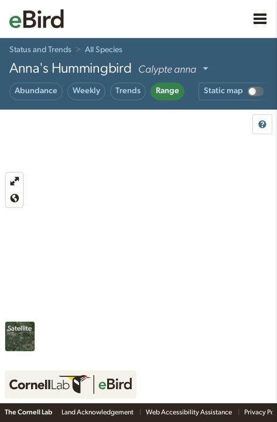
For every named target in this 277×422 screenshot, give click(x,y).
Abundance (36, 91)
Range (167, 91)
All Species (103, 50)
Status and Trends (40, 50)
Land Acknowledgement (98, 412)
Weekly (86, 91)
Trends (128, 91)
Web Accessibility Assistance (189, 412)
